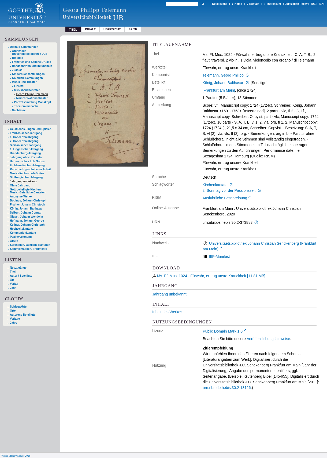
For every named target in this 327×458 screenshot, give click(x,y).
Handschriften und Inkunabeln (32, 65)
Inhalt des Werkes (167, 312)
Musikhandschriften (27, 90)
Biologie (17, 57)
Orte (13, 310)
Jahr (13, 287)
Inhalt (90, 29)
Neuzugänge (18, 267)
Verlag (14, 283)
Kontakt (254, 3)
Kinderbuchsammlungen (28, 74)
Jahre (13, 322)
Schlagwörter (19, 306)
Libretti (19, 86)
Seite (133, 29)
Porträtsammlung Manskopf (32, 102)
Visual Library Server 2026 (15, 455)
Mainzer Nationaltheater (31, 98)
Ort (12, 279)
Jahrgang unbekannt (169, 294)
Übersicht (112, 29)
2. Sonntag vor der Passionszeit (228, 190)
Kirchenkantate (214, 185)
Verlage (15, 318)
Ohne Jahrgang (20, 185)
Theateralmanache (26, 106)
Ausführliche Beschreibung (224, 198)
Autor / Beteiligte (21, 275)
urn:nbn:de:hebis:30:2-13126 (227, 387)
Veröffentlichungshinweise (268, 339)
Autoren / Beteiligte (22, 314)
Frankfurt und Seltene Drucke (31, 61)
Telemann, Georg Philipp (222, 75)
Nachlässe (19, 110)
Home (238, 3)
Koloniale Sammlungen (27, 78)
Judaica (17, 69)
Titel (13, 271)
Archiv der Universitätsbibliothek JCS (29, 52)
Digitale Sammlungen (24, 46)
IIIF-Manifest (219, 256)
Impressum (274, 3)
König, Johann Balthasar (222, 83)
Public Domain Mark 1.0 (223, 331)
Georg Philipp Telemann (32, 94)
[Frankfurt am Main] (218, 90)
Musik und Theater (24, 82)
